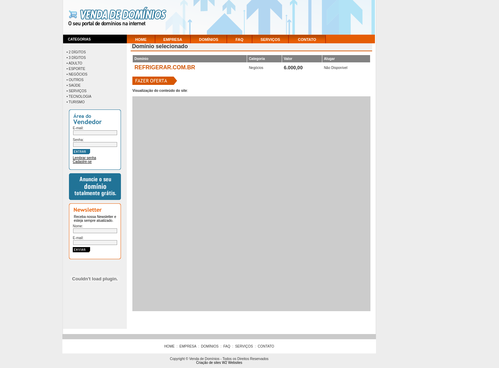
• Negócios (77, 74)
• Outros (75, 80)
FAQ (240, 39)
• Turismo (76, 102)
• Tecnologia (79, 96)
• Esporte (76, 69)
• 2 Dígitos (76, 52)
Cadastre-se (82, 162)
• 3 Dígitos (76, 58)
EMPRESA (172, 39)
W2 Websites (232, 363)
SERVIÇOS (270, 39)
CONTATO (307, 39)
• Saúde (74, 85)
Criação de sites (208, 363)
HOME (141, 39)
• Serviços (77, 91)
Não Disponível (336, 68)
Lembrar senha (84, 158)
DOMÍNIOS (208, 39)
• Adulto (74, 63)
